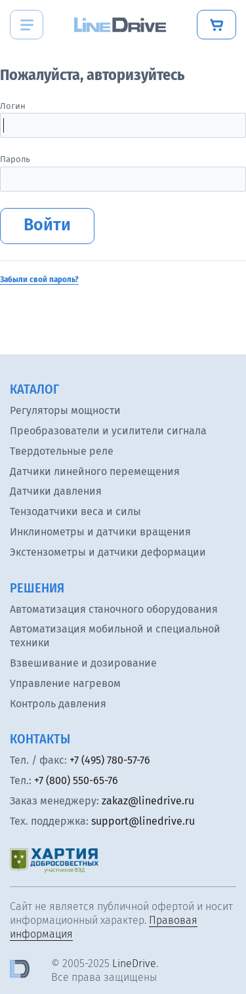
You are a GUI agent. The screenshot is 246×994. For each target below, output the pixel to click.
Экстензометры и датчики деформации (108, 552)
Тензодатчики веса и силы (75, 511)
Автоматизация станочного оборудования (114, 609)
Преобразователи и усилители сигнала (108, 431)
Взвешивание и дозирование (83, 663)
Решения (37, 588)
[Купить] (216, 24)
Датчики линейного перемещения (95, 471)
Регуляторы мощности (65, 410)
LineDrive (134, 963)
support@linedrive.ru (143, 821)
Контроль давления (58, 703)
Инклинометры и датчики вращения (100, 532)
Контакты (40, 739)
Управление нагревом (65, 683)
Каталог (34, 389)
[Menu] (26, 24)
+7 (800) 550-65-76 (76, 780)
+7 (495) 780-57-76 (110, 760)
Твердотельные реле (61, 451)
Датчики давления (56, 491)
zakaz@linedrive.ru (148, 801)
